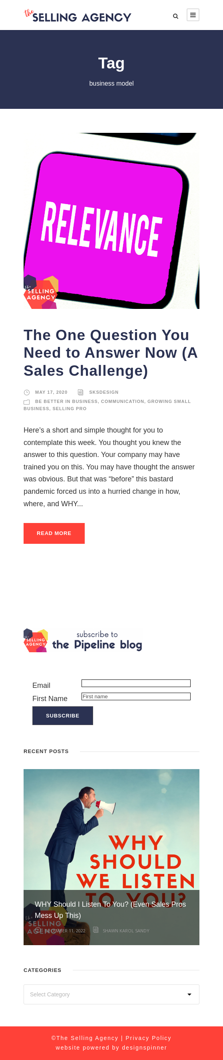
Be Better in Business (66, 401)
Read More (54, 533)
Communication (122, 401)
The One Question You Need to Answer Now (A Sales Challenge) (111, 353)
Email (41, 685)
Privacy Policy (148, 1038)
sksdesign (104, 392)
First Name (50, 699)
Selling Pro (69, 408)
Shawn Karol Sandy (126, 931)
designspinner (144, 1047)
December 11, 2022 (65, 931)
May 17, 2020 (51, 392)
